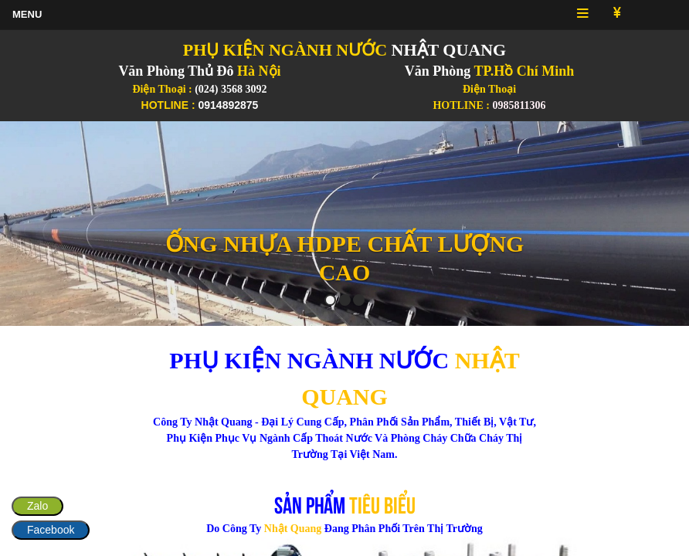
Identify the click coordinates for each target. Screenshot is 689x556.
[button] (52, 223)
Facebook (50, 530)
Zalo (37, 506)
